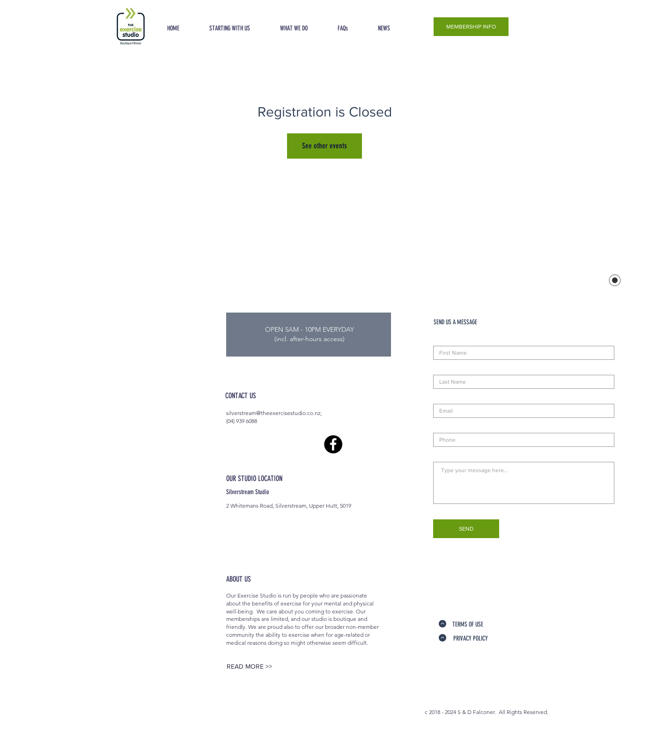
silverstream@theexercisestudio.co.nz (273, 412)
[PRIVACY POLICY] (470, 638)
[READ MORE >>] (249, 667)
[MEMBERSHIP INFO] (471, 26)
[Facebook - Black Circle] (333, 444)
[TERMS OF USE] (467, 624)
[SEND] (466, 528)
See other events (324, 145)
